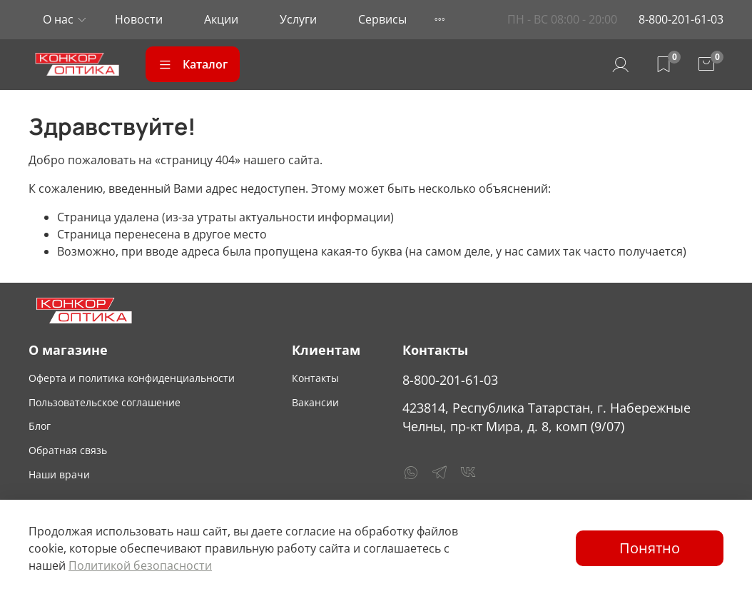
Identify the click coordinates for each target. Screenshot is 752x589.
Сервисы (382, 19)
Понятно (649, 548)
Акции (221, 19)
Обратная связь (68, 450)
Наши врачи (59, 474)
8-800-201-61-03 (681, 19)
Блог (40, 426)
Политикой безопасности (140, 565)
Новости (139, 19)
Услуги (298, 19)
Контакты (315, 378)
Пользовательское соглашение (105, 402)
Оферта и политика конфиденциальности (132, 378)
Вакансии (315, 402)
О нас (58, 19)
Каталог (193, 64)
